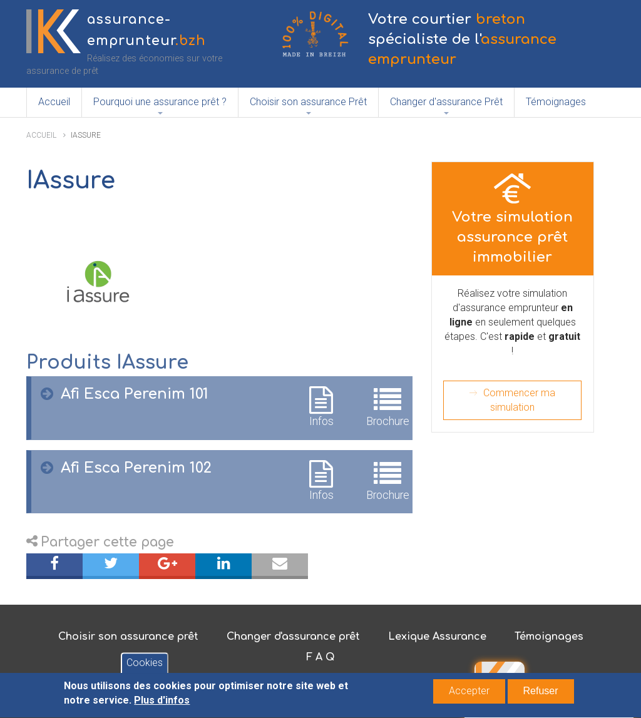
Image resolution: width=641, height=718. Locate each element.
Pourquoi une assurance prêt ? (160, 102)
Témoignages (556, 102)
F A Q (320, 657)
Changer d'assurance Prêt (446, 102)
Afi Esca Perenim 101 (134, 394)
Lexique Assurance (437, 636)
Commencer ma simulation (519, 400)
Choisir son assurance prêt (128, 636)
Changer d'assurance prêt (293, 636)
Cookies (144, 666)
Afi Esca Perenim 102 (136, 468)
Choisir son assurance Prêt (308, 102)
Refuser (540, 693)
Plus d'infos (162, 703)
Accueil (54, 102)
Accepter (469, 693)
